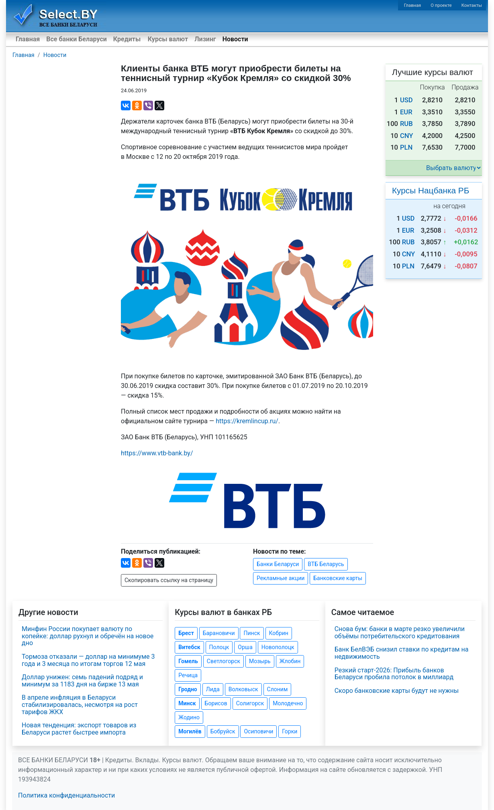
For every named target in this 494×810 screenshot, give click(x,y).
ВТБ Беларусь (326, 564)
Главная (412, 5)
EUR (406, 112)
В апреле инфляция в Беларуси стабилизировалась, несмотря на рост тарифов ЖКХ (80, 704)
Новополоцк (277, 647)
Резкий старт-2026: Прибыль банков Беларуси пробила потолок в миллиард (394, 673)
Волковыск (243, 689)
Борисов (216, 703)
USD (406, 100)
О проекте (441, 5)
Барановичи (219, 633)
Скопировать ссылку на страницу (169, 580)
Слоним (277, 689)
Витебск (189, 647)
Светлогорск (223, 661)
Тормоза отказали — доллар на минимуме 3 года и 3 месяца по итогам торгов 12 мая (88, 660)
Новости (235, 39)
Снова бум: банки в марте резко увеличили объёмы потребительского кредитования (400, 632)
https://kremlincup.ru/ (247, 421)
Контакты (471, 5)
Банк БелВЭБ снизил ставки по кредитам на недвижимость (402, 653)
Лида (213, 689)
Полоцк (219, 647)
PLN (406, 147)
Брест (186, 633)
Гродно (187, 689)
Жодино (189, 717)
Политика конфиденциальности (66, 795)
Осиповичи (258, 731)
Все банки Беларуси (76, 39)
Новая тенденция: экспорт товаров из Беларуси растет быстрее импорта (79, 728)
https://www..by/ (157, 453)
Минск (187, 703)
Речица (188, 675)
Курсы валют (168, 39)
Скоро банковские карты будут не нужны (397, 690)
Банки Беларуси (278, 564)
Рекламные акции (280, 578)
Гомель (188, 661)
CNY (406, 136)
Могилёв (189, 731)
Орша (245, 647)
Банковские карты (337, 578)
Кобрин (278, 633)
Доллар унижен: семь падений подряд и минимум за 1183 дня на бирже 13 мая (82, 680)
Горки (289, 731)
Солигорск (250, 703)
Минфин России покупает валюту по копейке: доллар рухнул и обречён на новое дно (87, 636)
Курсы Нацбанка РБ (430, 190)
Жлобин (290, 661)
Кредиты (127, 39)
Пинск (251, 633)
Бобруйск (222, 731)
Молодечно (288, 703)
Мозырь (260, 661)
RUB (406, 124)
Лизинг (205, 39)
